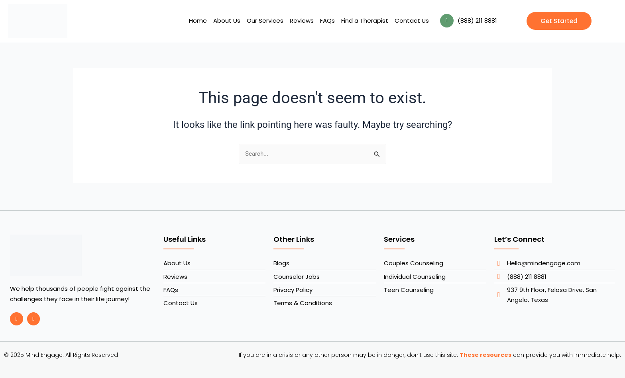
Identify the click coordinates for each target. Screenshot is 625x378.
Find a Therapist (364, 20)
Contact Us (412, 20)
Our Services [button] (265, 20)
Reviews (302, 20)
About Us (226, 20)
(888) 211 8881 (477, 20)
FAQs (327, 20)
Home (198, 20)
